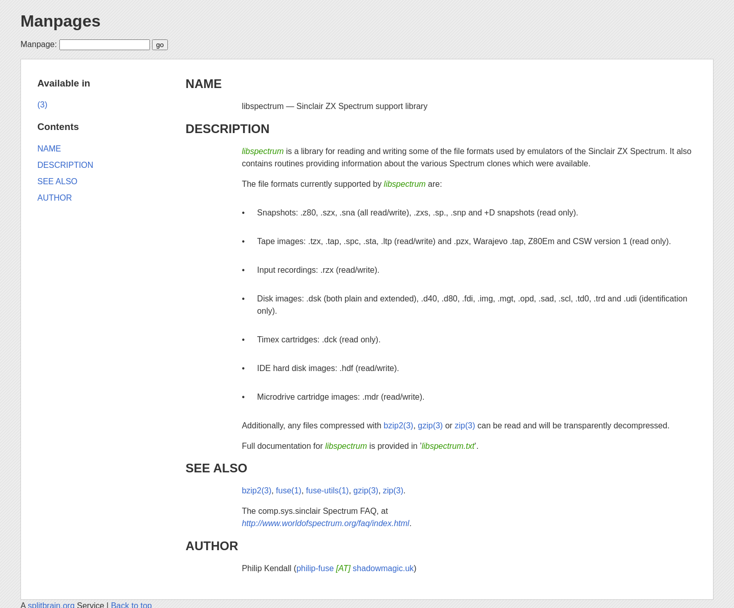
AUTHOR (212, 546)
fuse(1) (288, 490)
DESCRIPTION (228, 129)
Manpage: (38, 44)
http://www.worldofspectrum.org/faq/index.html (325, 523)
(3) (42, 104)
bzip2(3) (399, 425)
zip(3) (465, 425)
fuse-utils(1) (327, 490)
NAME (204, 84)
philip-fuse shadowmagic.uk (355, 568)
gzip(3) (430, 425)
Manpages (60, 21)
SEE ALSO (216, 468)
